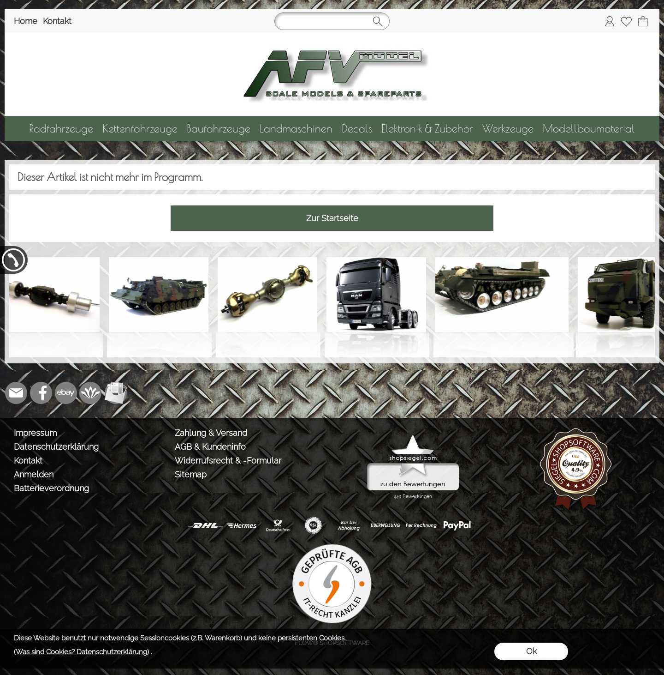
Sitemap (191, 474)
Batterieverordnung (51, 488)
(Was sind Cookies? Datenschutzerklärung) (81, 652)
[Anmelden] (610, 21)
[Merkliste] (626, 21)
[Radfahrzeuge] (61, 128)
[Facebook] (41, 392)
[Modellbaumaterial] (589, 128)
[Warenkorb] (643, 21)
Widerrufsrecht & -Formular (228, 460)
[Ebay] (65, 392)
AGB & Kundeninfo (210, 447)
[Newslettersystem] (115, 392)
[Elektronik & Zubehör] (427, 128)
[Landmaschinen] (296, 128)
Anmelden (33, 474)
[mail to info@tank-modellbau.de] (16, 392)
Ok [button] (531, 651)
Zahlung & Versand (211, 433)
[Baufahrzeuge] (218, 128)
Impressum (35, 433)
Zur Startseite (332, 218)
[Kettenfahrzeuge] (140, 128)
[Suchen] (332, 21)
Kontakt (57, 21)
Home (25, 21)
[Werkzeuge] (508, 128)
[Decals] (357, 128)
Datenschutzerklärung (56, 447)
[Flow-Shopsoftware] (90, 392)
